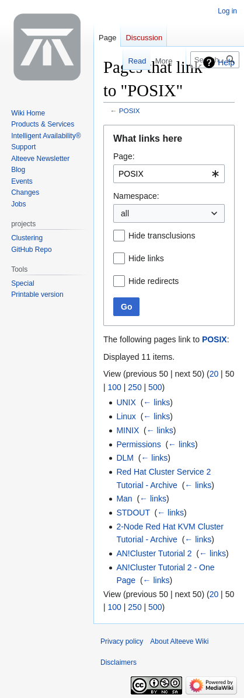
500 (155, 387)
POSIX (129, 110)
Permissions (138, 444)
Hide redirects (153, 281)
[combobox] (169, 173)
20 (214, 373)
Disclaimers (118, 662)
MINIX (127, 430)
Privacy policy (121, 641)
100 (114, 387)
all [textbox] (125, 213)
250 (134, 387)
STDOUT (132, 512)
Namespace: (136, 196)
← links (156, 402)
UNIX (125, 402)
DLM (125, 457)
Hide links (146, 258)
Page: (124, 156)
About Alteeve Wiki (179, 641)
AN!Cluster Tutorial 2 (153, 553)
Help (226, 62)
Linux (125, 416)
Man (124, 498)
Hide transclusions (161, 235)
